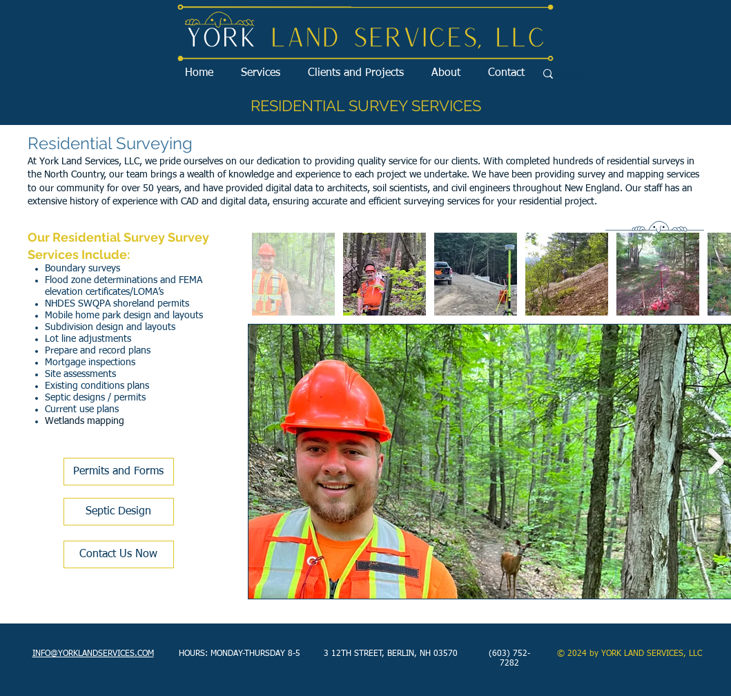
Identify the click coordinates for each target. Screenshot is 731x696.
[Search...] (603, 74)
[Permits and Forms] (119, 471)
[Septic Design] (119, 511)
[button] (260, 73)
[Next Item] (716, 461)
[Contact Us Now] (119, 554)
